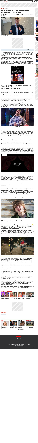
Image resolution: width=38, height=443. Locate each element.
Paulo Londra (13, 53)
